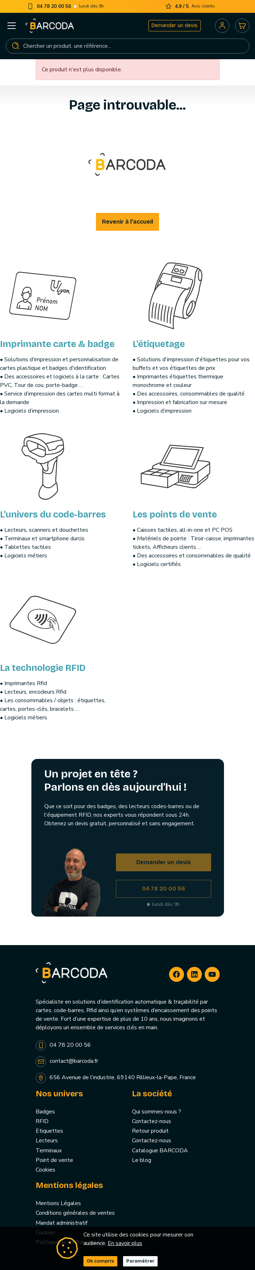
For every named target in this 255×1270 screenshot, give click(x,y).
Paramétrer (140, 1261)
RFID (42, 1121)
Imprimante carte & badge (57, 344)
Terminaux (49, 1150)
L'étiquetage (159, 344)
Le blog (141, 1160)
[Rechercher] (127, 46)
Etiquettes (49, 1131)
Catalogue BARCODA (160, 1150)
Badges (45, 1112)
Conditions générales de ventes (75, 1213)
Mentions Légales (58, 1203)
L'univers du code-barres (53, 514)
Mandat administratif (61, 1223)
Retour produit (150, 1131)
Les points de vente (175, 514)
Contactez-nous (151, 1121)
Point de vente (54, 1160)
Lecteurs (47, 1140)
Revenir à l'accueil (127, 221)
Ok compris (100, 1261)
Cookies (45, 1170)
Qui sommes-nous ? (156, 1112)
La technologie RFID (43, 668)
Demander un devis (175, 25)
